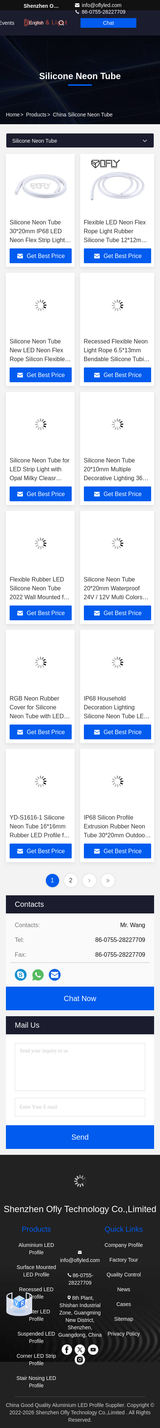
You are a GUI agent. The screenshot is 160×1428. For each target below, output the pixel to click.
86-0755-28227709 (80, 1278)
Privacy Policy (124, 1334)
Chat (108, 23)
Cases (123, 1304)
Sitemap (123, 1319)
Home (13, 115)
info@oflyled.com (98, 5)
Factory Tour (123, 1260)
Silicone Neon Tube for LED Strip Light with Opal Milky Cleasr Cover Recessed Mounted (39, 478)
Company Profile (124, 1245)
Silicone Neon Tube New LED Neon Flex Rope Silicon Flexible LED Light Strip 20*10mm (37, 359)
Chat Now (80, 998)
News (123, 1289)
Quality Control (123, 1275)
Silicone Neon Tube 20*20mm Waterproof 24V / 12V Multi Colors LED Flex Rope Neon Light (113, 597)
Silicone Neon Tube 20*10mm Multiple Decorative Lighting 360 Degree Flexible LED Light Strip (115, 478)
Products (36, 115)
